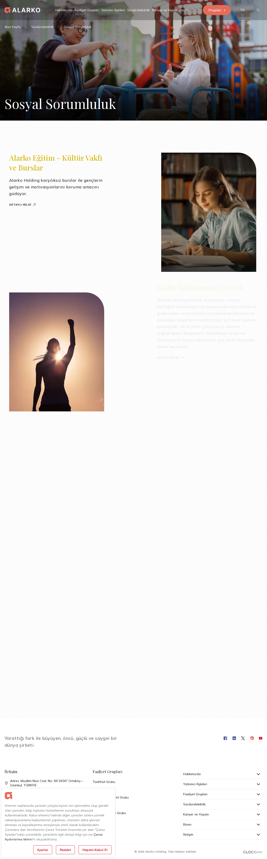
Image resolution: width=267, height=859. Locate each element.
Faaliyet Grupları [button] (87, 10)
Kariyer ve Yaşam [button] (164, 10)
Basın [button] (184, 10)
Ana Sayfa (13, 27)
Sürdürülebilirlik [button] (138, 10)
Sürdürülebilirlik (42, 27)
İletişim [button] (221, 834)
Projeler (217, 10)
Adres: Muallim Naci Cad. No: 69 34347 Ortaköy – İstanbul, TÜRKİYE (44, 783)
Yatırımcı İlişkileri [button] (113, 10)
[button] (242, 10)
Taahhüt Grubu (104, 782)
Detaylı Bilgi (22, 204)
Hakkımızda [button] (64, 10)
